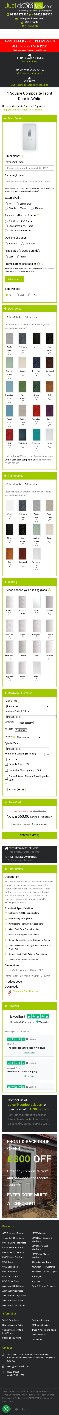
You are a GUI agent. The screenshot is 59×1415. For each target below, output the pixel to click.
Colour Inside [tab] (31, 317)
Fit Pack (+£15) (14, 789)
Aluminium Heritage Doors (14, 1295)
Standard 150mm (15, 208)
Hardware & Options (18, 693)
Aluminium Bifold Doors (13, 1286)
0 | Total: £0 (30, 26)
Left (9, 256)
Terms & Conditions (11, 1395)
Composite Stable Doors (13, 1247)
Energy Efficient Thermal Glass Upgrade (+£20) (28, 778)
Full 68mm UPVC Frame (18, 221)
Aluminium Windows (41, 1262)
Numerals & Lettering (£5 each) (20, 753)
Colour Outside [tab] (13, 317)
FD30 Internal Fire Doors (13, 1252)
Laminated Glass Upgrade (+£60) (23, 770)
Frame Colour (14, 476)
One (20, 295)
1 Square (37, 106)
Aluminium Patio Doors (12, 1291)
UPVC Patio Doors (10, 1276)
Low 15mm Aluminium (18, 230)
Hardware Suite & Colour (17, 711)
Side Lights (37, 1276)
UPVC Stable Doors (10, 1281)
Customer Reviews (40, 1320)
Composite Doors (20, 106)
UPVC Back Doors (10, 1267)
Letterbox (9, 721)
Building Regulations (11, 1338)
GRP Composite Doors (12, 1233)
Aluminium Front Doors (12, 1300)
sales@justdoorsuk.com (25, 1105)
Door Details (13, 118)
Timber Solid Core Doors (13, 1238)
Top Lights (37, 1281)
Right (21, 256)
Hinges (8, 736)
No (8, 203)
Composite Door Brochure (25, 991)
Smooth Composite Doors (14, 1243)
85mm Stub (24, 203)
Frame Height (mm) (14, 175)
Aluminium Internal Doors (13, 1305)
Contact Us (37, 1339)
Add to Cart (29, 835)
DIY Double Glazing (40, 1325)
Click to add (14, 279)
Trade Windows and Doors (44, 1330)
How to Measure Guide (12, 1325)
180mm (37, 208)
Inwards (11, 243)
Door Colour (13, 309)
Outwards (28, 243)
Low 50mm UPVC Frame (19, 226)
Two (32, 295)
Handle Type (11, 701)
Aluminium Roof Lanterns (43, 1267)
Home (5, 106)
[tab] (29, 118)
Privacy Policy (27, 1395)
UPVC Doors (7, 1262)
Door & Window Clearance (44, 1286)
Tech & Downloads (10, 1320)
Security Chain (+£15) (17, 764)
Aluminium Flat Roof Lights (44, 1272)
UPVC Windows (39, 1233)
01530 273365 (38, 1109)
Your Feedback (39, 1335)
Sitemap (50, 1395)
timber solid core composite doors (22, 459)
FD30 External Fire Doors (13, 1257)
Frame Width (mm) (14, 162)
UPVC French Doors (11, 1271)
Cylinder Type (11, 743)
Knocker (9, 729)
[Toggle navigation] (29, 34)
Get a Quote (31, 22)
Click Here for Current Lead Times (29, 50)
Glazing (10, 582)
